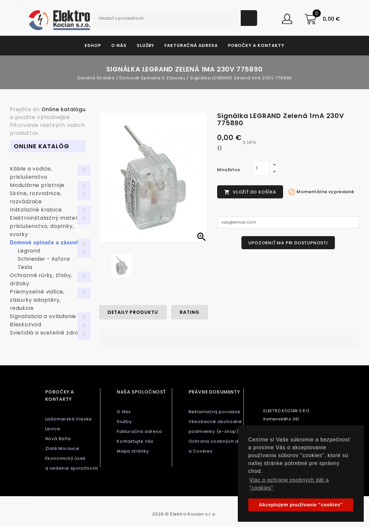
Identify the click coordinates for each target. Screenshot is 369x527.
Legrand (29, 250)
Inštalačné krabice (36, 209)
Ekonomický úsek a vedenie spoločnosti (71, 463)
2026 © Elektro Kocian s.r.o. (184, 514)
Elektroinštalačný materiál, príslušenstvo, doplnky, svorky (47, 226)
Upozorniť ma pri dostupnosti (288, 243)
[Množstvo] (261, 168)
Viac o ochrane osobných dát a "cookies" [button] (289, 484)
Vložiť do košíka (250, 192)
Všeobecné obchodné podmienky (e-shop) (215, 426)
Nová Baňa (58, 439)
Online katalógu (64, 109)
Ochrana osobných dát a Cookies (216, 446)
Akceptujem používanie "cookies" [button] (301, 504)
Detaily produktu (133, 312)
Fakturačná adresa (191, 45)
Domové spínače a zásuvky (46, 242)
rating (189, 312)
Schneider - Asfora (44, 258)
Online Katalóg (41, 146)
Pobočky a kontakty (256, 45)
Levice (52, 429)
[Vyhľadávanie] (174, 18)
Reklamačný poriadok (215, 412)
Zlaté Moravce (62, 448)
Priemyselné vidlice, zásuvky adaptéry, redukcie (37, 300)
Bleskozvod (25, 324)
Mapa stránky (133, 451)
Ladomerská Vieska (68, 419)
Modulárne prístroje (37, 185)
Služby (145, 45)
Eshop (93, 45)
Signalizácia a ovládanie (43, 316)
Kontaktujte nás (135, 441)
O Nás (119, 45)
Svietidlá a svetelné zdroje (46, 332)
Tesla (25, 267)
